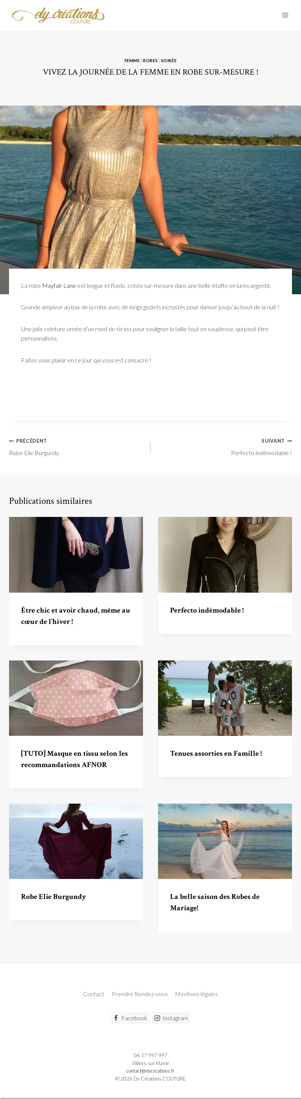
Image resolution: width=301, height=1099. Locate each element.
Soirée (168, 60)
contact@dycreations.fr (150, 1071)
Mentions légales (196, 993)
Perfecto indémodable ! (224, 446)
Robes (150, 60)
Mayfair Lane (59, 285)
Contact (93, 993)
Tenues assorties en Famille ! (216, 753)
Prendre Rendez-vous (140, 993)
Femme (132, 60)
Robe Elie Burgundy (76, 446)
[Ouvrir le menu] (285, 15)
